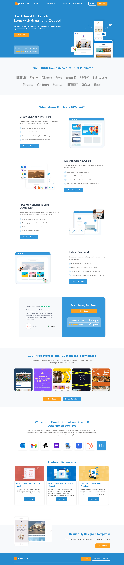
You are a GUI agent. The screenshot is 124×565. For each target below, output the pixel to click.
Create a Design (29, 146)
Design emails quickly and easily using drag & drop (87, 539)
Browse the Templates (101, 558)
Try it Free (84, 311)
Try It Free (21, 35)
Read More (29, 499)
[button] (51, 3)
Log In (92, 3)
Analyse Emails (29, 237)
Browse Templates (72, 399)
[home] (22, 3)
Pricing (36, 3)
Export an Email (74, 190)
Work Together (78, 281)
